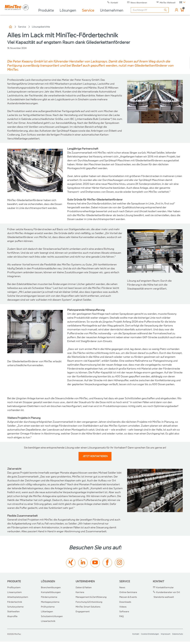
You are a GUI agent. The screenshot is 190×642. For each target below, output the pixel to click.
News (122, 588)
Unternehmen (116, 14)
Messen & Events (128, 597)
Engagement (83, 612)
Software (124, 612)
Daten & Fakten (84, 588)
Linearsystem (14, 593)
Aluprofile (12, 616)
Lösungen (73, 14)
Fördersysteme (49, 597)
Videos (123, 607)
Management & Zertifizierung (91, 597)
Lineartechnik (48, 621)
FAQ (121, 616)
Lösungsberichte (41, 27)
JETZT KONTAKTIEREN (95, 456)
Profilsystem (14, 588)
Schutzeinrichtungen (52, 616)
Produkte (51, 14)
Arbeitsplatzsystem (17, 597)
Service (93, 14)
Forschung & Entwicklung (89, 602)
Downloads (125, 602)
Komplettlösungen (51, 593)
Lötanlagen (47, 612)
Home (10, 27)
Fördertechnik (14, 602)
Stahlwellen (13, 612)
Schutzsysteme (15, 607)
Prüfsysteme (48, 607)
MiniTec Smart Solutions (88, 607)
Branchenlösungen (51, 588)
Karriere (80, 593)
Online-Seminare (128, 593)
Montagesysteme (50, 602)
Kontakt (158, 581)
